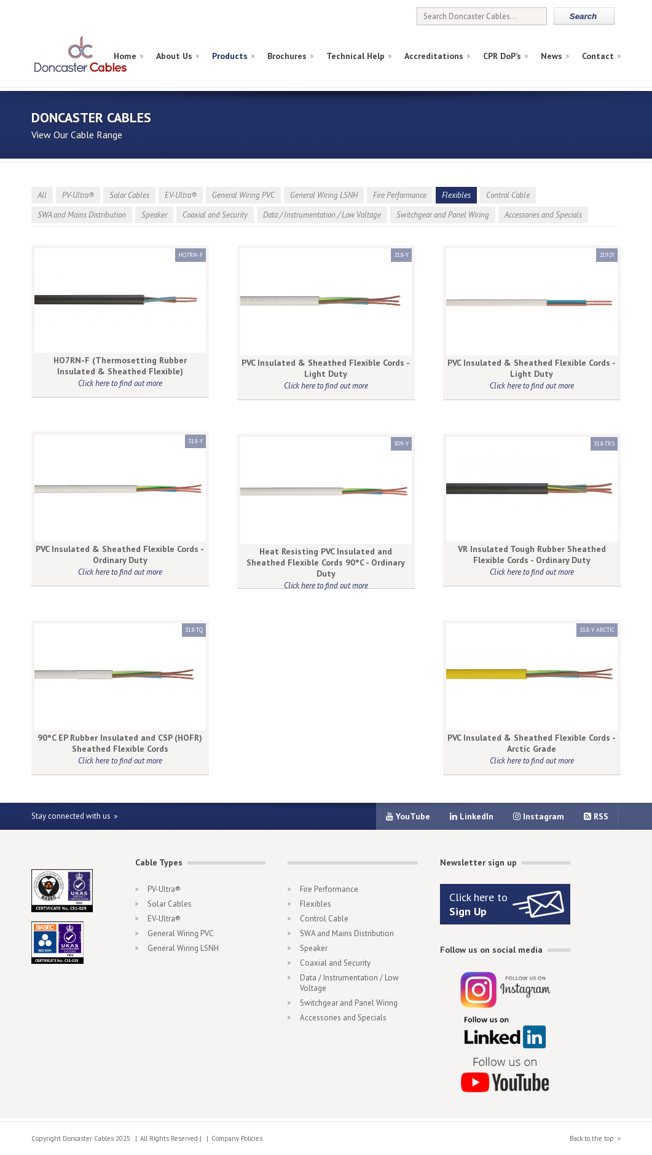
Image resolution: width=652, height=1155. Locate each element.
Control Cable (508, 195)
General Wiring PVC (243, 195)
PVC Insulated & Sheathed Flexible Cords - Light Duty (326, 368)
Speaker (154, 215)
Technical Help (355, 55)
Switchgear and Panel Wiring (442, 215)
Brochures (287, 55)
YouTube (408, 816)
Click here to (478, 904)
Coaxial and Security (215, 215)
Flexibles (456, 195)
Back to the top (592, 1138)
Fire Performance (399, 195)
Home (125, 55)
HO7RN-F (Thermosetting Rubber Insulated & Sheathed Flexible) (120, 366)
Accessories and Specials (543, 215)
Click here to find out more (120, 383)
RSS (596, 816)
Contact (598, 55)
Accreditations (433, 55)
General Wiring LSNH (324, 195)
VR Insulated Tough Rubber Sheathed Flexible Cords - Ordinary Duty (532, 554)
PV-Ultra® (78, 195)
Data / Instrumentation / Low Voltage (322, 215)
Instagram (538, 816)
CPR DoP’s (502, 55)
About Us (174, 55)
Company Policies (236, 1138)
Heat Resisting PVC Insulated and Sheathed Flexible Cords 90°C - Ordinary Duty (325, 562)
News (551, 55)
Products (230, 55)
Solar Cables (129, 195)
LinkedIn (471, 816)
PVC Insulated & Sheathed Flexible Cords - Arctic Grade (531, 743)
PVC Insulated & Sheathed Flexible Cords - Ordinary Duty (120, 554)
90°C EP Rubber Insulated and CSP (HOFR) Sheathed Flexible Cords (119, 743)
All (42, 195)
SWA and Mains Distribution (81, 215)
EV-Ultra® (181, 195)
